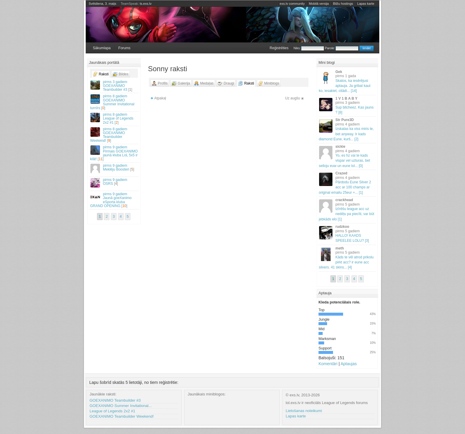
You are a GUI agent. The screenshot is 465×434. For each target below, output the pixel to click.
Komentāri (328, 363)
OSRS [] (114, 182)
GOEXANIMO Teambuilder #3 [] (114, 86)
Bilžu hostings (343, 3)
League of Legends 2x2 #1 (112, 411)
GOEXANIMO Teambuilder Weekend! (122, 416)
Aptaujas (348, 363)
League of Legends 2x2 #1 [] (114, 118)
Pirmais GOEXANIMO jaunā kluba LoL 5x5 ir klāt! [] (114, 153)
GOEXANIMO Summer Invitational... (121, 405)
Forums (124, 48)
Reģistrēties (279, 48)
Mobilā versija (319, 3)
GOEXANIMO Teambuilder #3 (115, 400)
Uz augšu (292, 98)
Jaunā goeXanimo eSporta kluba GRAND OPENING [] (114, 200)
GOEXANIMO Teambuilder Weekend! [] (114, 135)
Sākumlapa (102, 48)
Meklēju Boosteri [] (114, 168)
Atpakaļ (160, 98)
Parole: (341, 48)
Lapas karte (365, 3)
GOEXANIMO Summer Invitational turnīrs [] (114, 102)
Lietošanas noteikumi (304, 410)
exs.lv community (292, 3)
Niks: (309, 48)
